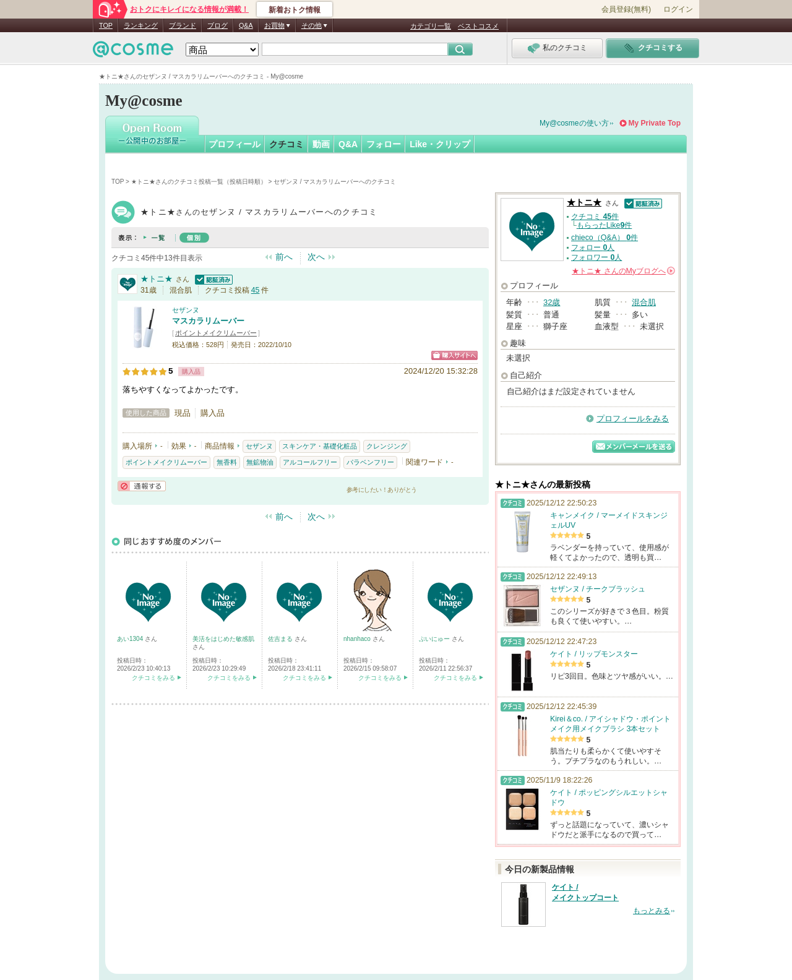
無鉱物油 (259, 462)
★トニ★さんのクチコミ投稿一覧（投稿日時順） (199, 181)
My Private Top (655, 123)
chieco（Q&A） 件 (604, 237)
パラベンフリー (370, 462)
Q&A (246, 25)
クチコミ (286, 144)
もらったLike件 (604, 225)
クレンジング (386, 446)
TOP (106, 25)
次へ (316, 257)
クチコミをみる (153, 677)
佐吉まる (281, 638)
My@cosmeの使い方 (574, 123)
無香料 (227, 462)
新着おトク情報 (295, 10)
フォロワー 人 (596, 257)
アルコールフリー (310, 462)
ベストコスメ (478, 26)
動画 (321, 144)
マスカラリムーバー (208, 320)
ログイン (678, 9)
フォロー (383, 144)
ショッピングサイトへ (454, 355)
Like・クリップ (440, 144)
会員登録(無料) (626, 9)
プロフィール (234, 144)
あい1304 (131, 638)
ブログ (217, 25)
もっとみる (651, 910)
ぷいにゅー (435, 638)
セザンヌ (185, 310)
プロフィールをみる (632, 418)
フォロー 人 (592, 247)
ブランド (182, 25)
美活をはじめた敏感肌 (223, 638)
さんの (623, 271)
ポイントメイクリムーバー (216, 333)
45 (255, 290)
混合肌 (644, 302)
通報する (142, 486)
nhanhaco (357, 638)
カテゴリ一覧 (430, 26)
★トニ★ (156, 278)
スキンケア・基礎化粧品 (319, 446)
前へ (284, 257)
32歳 (551, 302)
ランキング (141, 25)
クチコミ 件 (595, 216)
